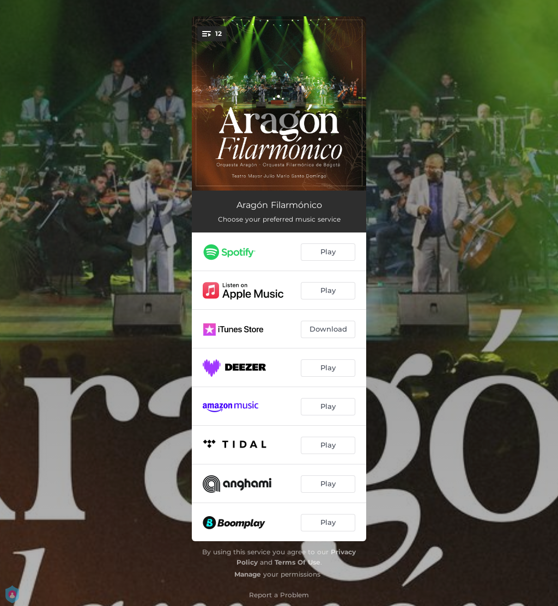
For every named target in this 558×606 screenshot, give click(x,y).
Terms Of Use (297, 562)
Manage (247, 574)
